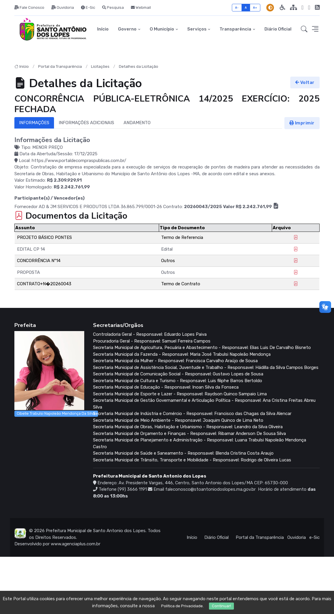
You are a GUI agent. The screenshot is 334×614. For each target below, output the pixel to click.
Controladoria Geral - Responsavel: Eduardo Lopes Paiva (150, 334)
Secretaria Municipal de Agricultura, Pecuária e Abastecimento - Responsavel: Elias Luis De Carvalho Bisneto (202, 347)
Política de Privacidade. (182, 606)
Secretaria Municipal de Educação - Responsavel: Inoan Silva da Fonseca (166, 387)
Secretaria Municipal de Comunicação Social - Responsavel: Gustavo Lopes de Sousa (178, 374)
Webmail (141, 7)
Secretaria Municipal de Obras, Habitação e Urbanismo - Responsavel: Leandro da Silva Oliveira (188, 426)
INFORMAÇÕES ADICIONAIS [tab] (86, 122)
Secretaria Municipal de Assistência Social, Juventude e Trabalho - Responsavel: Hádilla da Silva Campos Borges (205, 367)
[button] (304, 29)
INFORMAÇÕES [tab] (34, 122)
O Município (162, 29)
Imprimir (302, 123)
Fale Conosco (29, 7)
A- (237, 7)
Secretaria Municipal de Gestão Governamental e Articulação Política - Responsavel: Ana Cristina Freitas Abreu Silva (204, 404)
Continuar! (221, 606)
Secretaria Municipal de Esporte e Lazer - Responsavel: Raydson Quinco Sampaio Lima (180, 394)
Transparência (235, 29)
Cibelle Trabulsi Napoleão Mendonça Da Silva (56, 413)
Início (103, 29)
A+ (255, 7)
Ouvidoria (62, 7)
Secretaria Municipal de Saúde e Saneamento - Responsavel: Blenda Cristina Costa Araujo (183, 453)
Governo (127, 29)
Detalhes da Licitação (138, 66)
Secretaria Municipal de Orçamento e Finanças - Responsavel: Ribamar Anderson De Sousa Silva (189, 433)
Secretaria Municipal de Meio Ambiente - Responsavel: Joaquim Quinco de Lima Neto (178, 420)
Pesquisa (113, 7)
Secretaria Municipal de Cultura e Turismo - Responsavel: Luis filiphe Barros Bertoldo (177, 380)
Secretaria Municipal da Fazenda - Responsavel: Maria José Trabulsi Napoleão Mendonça (182, 354)
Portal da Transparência (60, 66)
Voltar (305, 82)
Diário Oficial (277, 29)
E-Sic (88, 7)
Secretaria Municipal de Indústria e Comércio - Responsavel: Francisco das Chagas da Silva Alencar (192, 413)
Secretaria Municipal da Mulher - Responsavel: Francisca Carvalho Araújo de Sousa (175, 360)
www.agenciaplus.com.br (75, 543)
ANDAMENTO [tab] (137, 122)
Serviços (197, 29)
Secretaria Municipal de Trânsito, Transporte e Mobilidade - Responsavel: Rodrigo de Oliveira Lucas (192, 460)
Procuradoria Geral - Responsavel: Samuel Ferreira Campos (151, 341)
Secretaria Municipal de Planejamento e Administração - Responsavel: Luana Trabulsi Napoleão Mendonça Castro (199, 443)
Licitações (100, 66)
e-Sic (314, 537)
